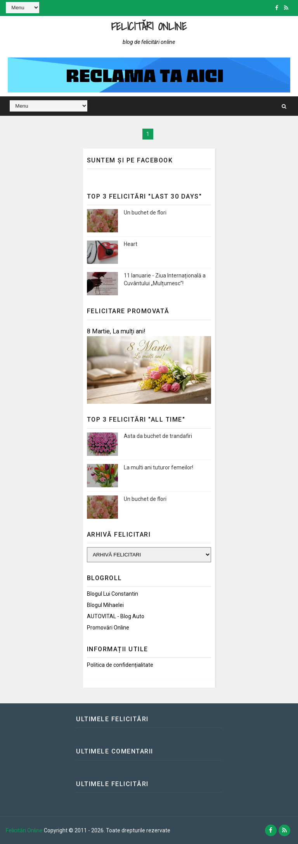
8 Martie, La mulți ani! (116, 331)
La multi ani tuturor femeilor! (158, 467)
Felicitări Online (149, 26)
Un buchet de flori (145, 212)
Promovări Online (108, 627)
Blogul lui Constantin (112, 594)
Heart (130, 244)
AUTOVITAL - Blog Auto (115, 616)
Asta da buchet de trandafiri (158, 436)
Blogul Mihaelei (105, 605)
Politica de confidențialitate (120, 665)
